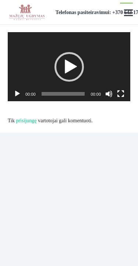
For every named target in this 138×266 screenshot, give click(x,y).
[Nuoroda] (26, 12)
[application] (69, 66)
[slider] (63, 94)
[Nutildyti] (109, 94)
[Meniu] (128, 13)
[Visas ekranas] (120, 94)
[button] (69, 67)
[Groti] (17, 94)
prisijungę (26, 120)
